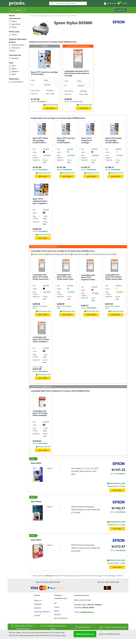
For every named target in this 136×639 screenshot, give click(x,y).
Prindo (13, 27)
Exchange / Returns (42, 611)
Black (12, 74)
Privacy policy (60, 635)
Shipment (38, 604)
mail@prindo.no (87, 612)
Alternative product (14, 49)
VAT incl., (38, 101)
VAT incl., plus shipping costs (73, 101)
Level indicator (16, 82)
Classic (13, 34)
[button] (110, 3)
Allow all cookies (85, 634)
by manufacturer (60, 618)
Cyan (12, 65)
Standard (14, 58)
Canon (56, 607)
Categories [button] (17, 10)
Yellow (12, 68)
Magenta (14, 71)
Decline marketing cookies (109, 634)
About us (37, 600)
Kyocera (57, 614)
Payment (37, 608)
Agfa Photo (14, 24)
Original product (17, 45)
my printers (120, 10)
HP (55, 603)
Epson (12, 21)
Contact (37, 615)
